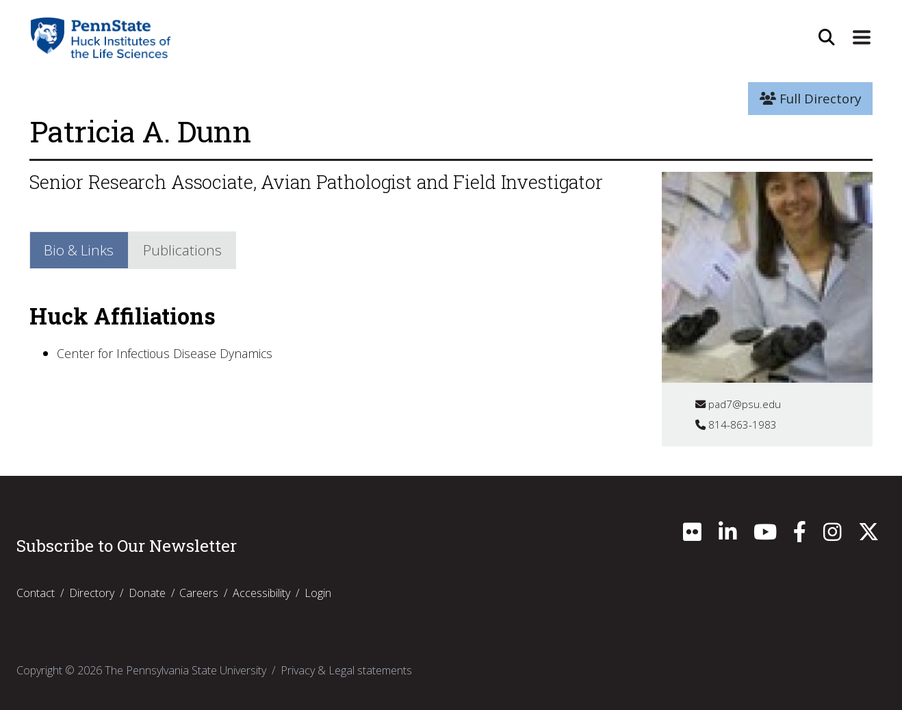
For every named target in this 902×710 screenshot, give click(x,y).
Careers (198, 592)
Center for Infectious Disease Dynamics (171, 355)
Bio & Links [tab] (81, 250)
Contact (35, 592)
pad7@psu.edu (738, 403)
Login (318, 592)
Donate (147, 592)
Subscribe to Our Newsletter (126, 546)
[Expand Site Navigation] (861, 37)
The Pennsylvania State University (185, 670)
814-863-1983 (736, 424)
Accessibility (261, 592)
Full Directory (810, 98)
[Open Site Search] (825, 37)
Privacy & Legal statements (346, 670)
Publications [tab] (189, 250)
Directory (91, 592)
